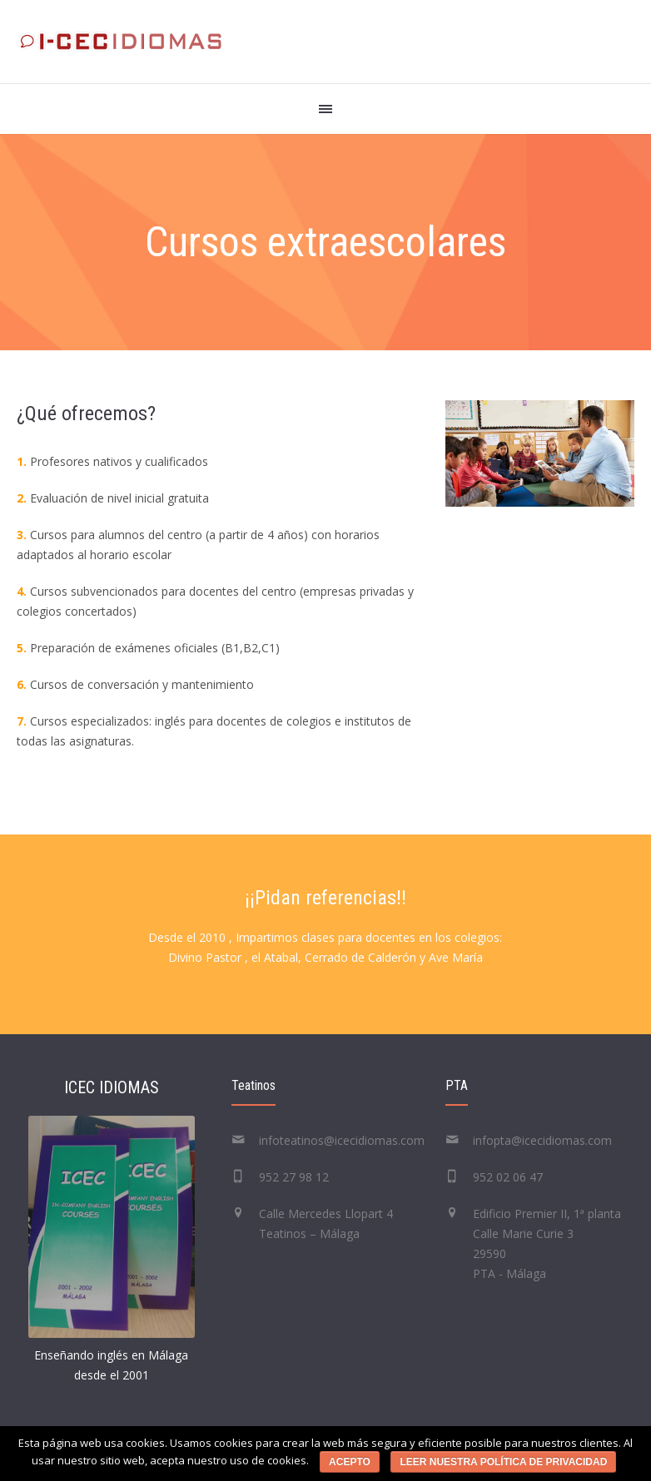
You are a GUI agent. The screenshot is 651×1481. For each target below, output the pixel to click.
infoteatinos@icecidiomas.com (342, 1140)
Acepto (349, 1462)
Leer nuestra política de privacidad (503, 1462)
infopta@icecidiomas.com (542, 1140)
